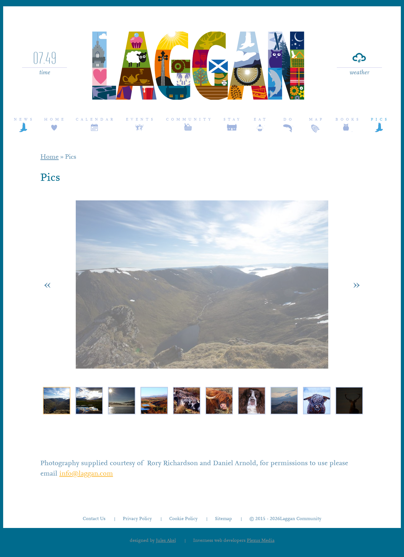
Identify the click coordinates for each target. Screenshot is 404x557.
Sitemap (223, 519)
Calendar (96, 119)
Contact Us (94, 519)
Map (316, 119)
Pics (380, 119)
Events (140, 119)
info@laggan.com (86, 474)
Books (348, 119)
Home (55, 119)
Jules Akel (166, 540)
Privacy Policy (137, 519)
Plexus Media (261, 540)
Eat (261, 119)
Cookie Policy (183, 519)
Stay (232, 119)
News (24, 119)
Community (189, 119)
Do (288, 119)
